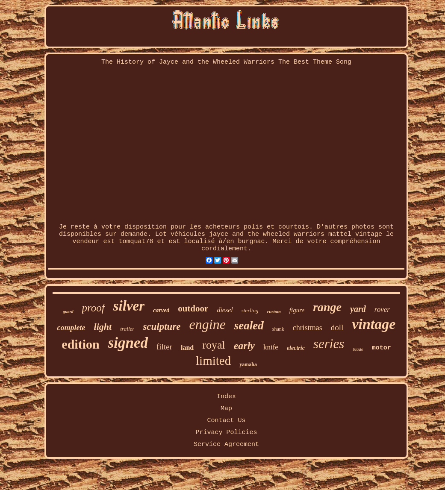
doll (337, 327)
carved (161, 310)
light (103, 326)
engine (207, 324)
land (187, 347)
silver (128, 306)
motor (381, 348)
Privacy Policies (226, 432)
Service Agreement (226, 444)
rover (382, 309)
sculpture (161, 326)
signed (128, 342)
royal (213, 345)
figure (296, 310)
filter (164, 346)
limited (213, 360)
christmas (307, 327)
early (244, 345)
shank (278, 329)
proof (93, 308)
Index (226, 396)
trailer (127, 329)
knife (270, 347)
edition (80, 344)
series (328, 343)
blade (358, 349)
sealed (249, 325)
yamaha (248, 364)
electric (296, 348)
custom (273, 311)
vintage (373, 324)
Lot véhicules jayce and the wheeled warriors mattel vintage (268, 234)
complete (71, 327)
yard (358, 309)
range (327, 307)
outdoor (193, 308)
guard (68, 311)
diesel (225, 310)
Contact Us (226, 420)
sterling (250, 310)
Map (226, 408)
